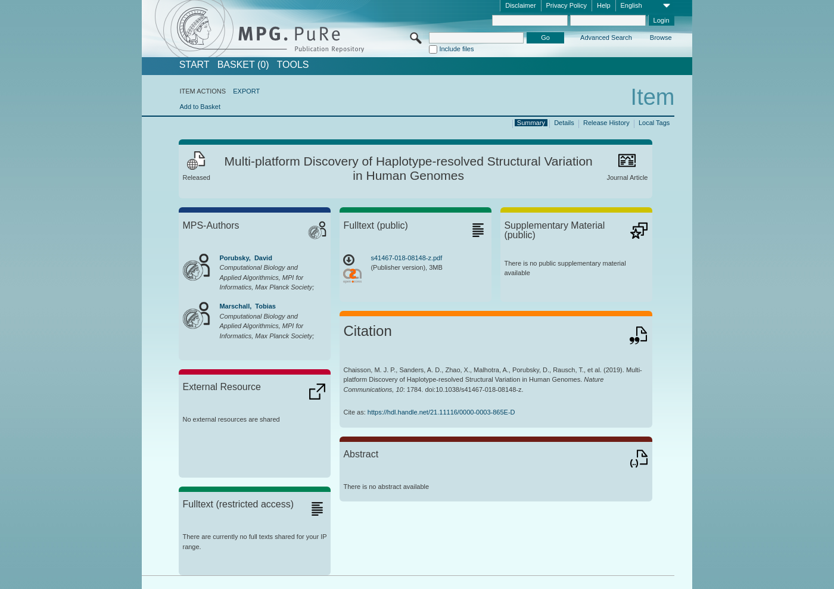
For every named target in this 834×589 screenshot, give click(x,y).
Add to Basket (199, 106)
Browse (661, 37)
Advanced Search (606, 37)
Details (564, 122)
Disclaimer (520, 5)
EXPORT (246, 91)
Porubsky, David (245, 257)
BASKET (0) (243, 65)
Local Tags (654, 122)
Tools (293, 65)
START (194, 65)
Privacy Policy (566, 5)
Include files (456, 48)
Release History (606, 122)
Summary (531, 122)
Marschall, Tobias (247, 306)
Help (604, 5)
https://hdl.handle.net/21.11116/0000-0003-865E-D (441, 412)
